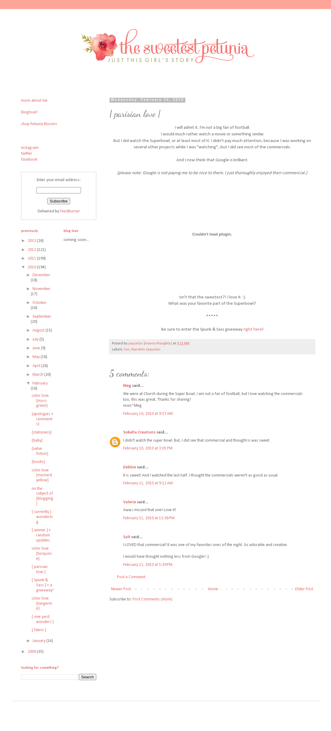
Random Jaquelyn (145, 349)
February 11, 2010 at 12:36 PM (149, 518)
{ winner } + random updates (41, 535)
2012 (32, 250)
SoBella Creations (139, 432)
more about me (34, 100)
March (38, 374)
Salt (126, 537)
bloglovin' (29, 112)
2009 (32, 651)
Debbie (129, 467)
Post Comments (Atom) (152, 599)
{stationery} (41, 432)
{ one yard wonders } (43, 619)
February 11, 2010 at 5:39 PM (147, 565)
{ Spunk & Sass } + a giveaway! (43, 585)
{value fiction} (40, 451)
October (39, 303)
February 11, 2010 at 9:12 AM (148, 483)
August (38, 330)
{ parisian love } (40, 569)
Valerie (129, 502)
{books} (38, 462)
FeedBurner (70, 211)
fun (127, 349)
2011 (32, 258)
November (41, 289)
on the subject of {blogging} (42, 496)
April (36, 366)
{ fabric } (39, 630)
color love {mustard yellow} (42, 475)
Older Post (304, 589)
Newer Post (121, 589)
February (40, 383)
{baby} (37, 440)
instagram (30, 148)
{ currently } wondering (42, 517)
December (41, 275)
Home (213, 589)
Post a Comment (131, 577)
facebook (29, 159)
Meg (127, 386)
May (36, 357)
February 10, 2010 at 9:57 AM (148, 414)
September (41, 316)
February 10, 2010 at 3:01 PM (147, 448)
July (35, 339)
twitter (26, 153)
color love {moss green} (40, 400)
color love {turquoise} (42, 553)
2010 (32, 267)
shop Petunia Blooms (39, 124)
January (39, 641)
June (36, 348)
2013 (32, 241)
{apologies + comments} (42, 419)
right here (252, 329)
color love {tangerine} (42, 603)
